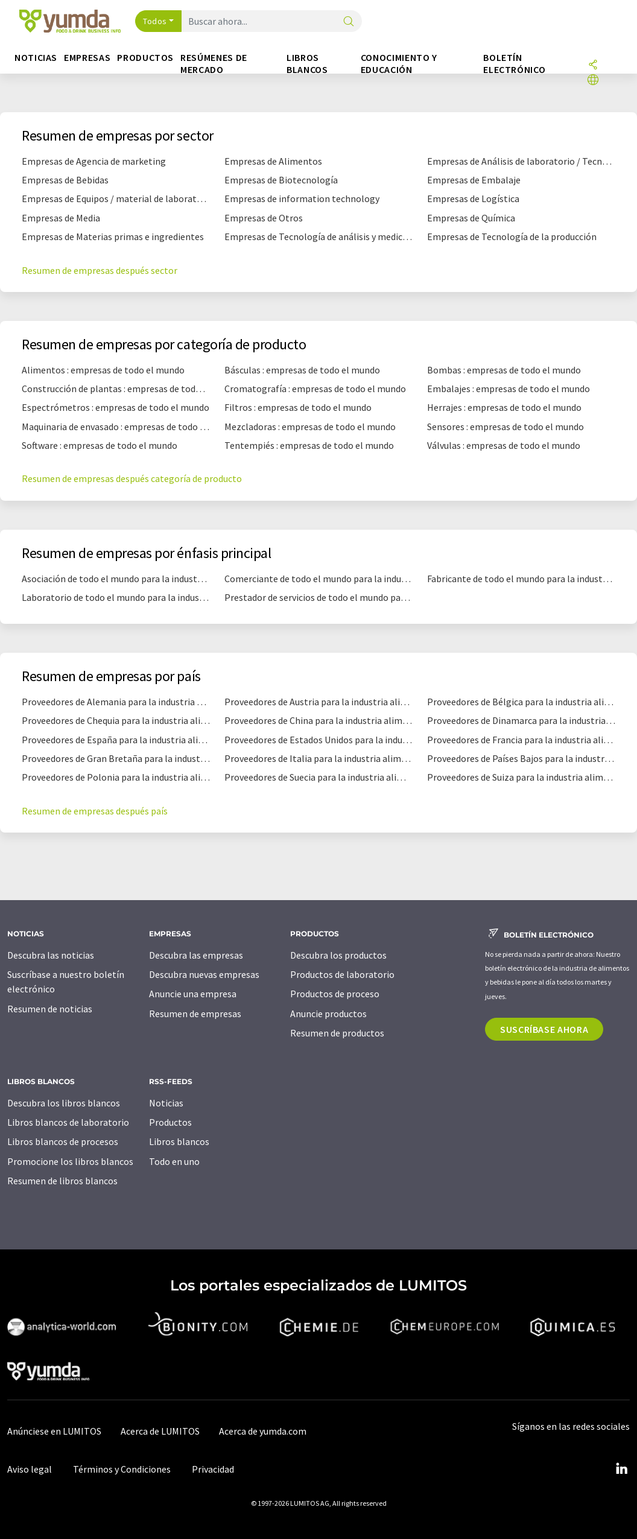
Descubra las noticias (50, 955)
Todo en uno (174, 1161)
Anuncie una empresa (192, 994)
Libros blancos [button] (307, 63)
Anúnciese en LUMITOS (54, 1431)
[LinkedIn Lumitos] (621, 1469)
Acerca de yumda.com (262, 1431)
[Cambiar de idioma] (593, 80)
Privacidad (213, 1469)
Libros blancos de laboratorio (68, 1122)
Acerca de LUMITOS (160, 1431)
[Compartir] (593, 65)
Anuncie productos (328, 1013)
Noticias (166, 1103)
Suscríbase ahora (544, 1029)
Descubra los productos (338, 955)
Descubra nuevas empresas (204, 974)
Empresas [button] (87, 57)
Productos (170, 1122)
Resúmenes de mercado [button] (213, 63)
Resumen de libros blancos (62, 1181)
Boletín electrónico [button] (514, 63)
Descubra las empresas (196, 955)
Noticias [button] (35, 57)
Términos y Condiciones (122, 1469)
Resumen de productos (337, 1033)
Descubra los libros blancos (63, 1103)
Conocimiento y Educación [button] (399, 63)
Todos (155, 21)
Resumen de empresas (195, 1013)
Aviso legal (29, 1469)
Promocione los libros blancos (70, 1161)
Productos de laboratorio (342, 974)
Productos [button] (145, 57)
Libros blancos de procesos (62, 1141)
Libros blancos (179, 1141)
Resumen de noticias (49, 1009)
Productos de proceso (334, 994)
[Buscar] (348, 22)
